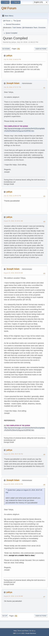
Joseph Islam (12, 83)
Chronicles (42, 27)
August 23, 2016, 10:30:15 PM (13, 484)
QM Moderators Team (29, 27)
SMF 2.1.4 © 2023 (18, 633)
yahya (9, 55)
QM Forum (8, 8)
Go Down (6, 49)
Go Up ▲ (32, 630)
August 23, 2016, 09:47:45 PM (13, 454)
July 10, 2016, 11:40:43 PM (12, 195)
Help (15, 630)
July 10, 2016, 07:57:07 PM (12, 87)
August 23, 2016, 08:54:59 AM (13, 273)
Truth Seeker (16, 27)
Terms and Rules (23, 630)
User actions (40, 49)
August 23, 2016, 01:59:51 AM (13, 221)
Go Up (4, 616)
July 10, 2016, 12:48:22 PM (12, 59)
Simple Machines (30, 633)
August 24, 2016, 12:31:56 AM (13, 596)
